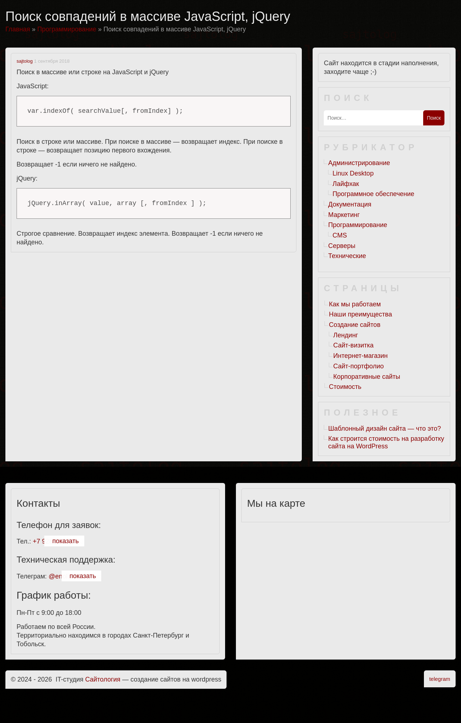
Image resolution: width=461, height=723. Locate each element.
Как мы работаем (355, 304)
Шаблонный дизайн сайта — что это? (384, 428)
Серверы (341, 245)
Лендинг (345, 335)
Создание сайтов (354, 324)
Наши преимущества (360, 314)
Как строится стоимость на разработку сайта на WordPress (386, 442)
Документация (349, 204)
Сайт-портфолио (358, 366)
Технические (347, 256)
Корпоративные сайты (366, 376)
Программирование (357, 225)
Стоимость (345, 386)
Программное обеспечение (373, 194)
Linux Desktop (352, 173)
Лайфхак (345, 183)
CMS (339, 235)
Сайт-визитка (353, 345)
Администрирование (359, 163)
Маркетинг (344, 214)
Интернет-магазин (360, 355)
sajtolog (25, 61)
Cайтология (103, 679)
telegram (439, 679)
